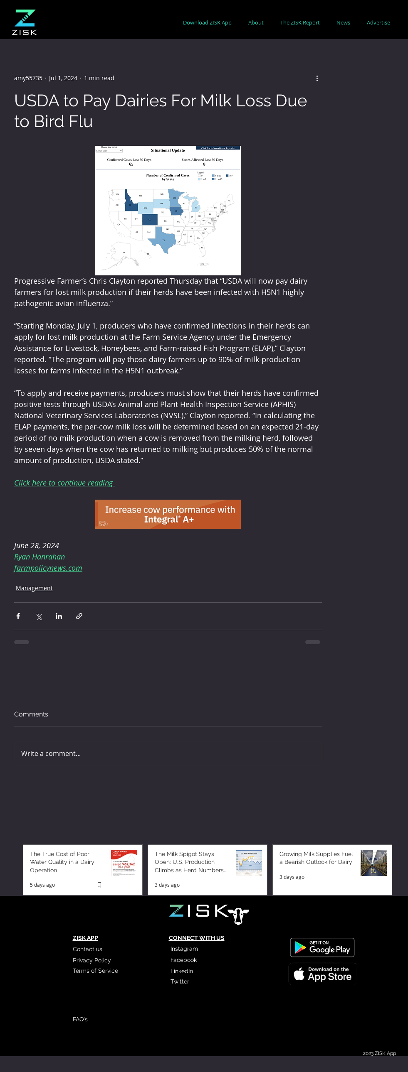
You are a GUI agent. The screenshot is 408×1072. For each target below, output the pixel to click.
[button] (256, 22)
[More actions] (317, 78)
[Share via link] (79, 616)
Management (34, 588)
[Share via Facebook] (18, 616)
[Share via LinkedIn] (59, 616)
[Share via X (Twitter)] (38, 616)
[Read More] (321, 973)
